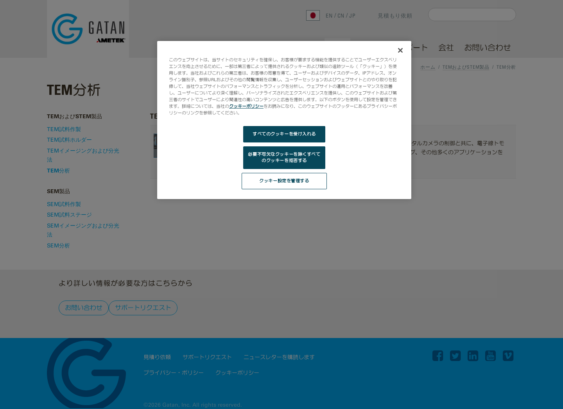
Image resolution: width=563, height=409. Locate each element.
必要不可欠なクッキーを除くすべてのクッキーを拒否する (284, 157)
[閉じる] (400, 50)
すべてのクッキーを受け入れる (284, 134)
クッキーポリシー (246, 106)
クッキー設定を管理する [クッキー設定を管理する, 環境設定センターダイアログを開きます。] (284, 180)
